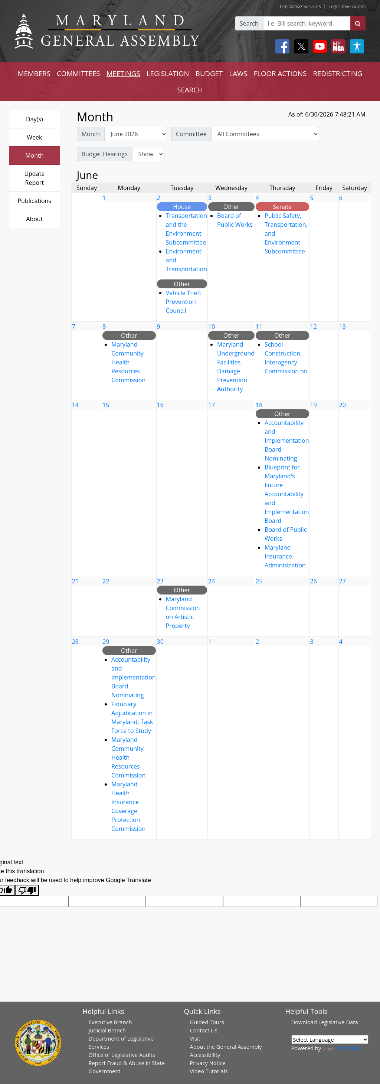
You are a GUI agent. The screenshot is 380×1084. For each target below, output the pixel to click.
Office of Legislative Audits (122, 1054)
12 (313, 326)
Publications (34, 201)
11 (259, 326)
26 (313, 581)
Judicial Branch (107, 1030)
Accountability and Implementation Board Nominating (287, 440)
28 (75, 642)
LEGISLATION (168, 73)
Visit (195, 1038)
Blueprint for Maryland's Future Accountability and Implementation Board (287, 494)
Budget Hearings (105, 154)
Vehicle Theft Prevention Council (184, 302)
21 (75, 581)
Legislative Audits (347, 6)
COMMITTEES (78, 73)
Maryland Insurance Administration (285, 556)
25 (259, 581)
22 (105, 581)
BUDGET (209, 73)
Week (34, 137)
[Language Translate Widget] (329, 1039)
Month (34, 155)
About (34, 219)
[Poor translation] (27, 890)
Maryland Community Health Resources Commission (128, 362)
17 (211, 405)
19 (313, 405)
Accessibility (205, 1054)
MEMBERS (34, 73)
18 (259, 405)
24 (211, 581)
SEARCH (190, 89)
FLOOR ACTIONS (280, 73)
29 (105, 642)
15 (105, 405)
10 (211, 326)
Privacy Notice (208, 1063)
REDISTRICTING (338, 73)
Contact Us (203, 1030)
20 (342, 405)
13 (342, 326)
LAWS (238, 73)
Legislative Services (300, 6)
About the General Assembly (226, 1046)
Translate (341, 1048)
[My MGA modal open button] (336, 46)
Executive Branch (110, 1022)
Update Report (34, 178)
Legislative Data (338, 1022)
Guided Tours (207, 1022)
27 (342, 581)
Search (249, 23)
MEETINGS (123, 73)
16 (160, 405)
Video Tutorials (209, 1071)
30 (160, 642)
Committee (191, 134)
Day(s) (34, 119)
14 (75, 405)
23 (160, 581)
